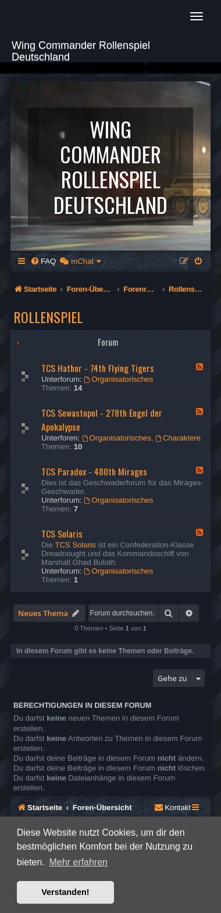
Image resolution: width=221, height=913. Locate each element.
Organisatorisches (118, 379)
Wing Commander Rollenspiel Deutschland (81, 50)
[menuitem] (43, 261)
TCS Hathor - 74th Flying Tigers (97, 368)
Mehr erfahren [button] (78, 862)
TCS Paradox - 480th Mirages (94, 471)
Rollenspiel (48, 316)
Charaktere (178, 438)
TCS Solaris (62, 533)
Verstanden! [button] (65, 892)
